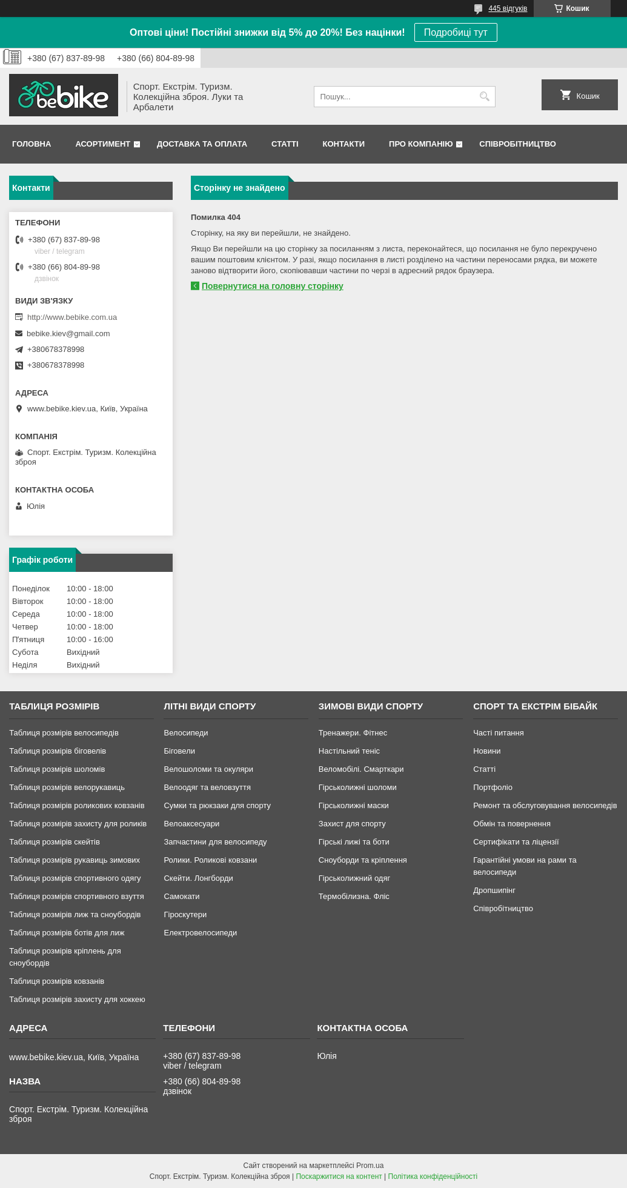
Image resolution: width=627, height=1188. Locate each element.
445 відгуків (507, 8)
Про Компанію (421, 143)
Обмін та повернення (512, 823)
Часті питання (498, 732)
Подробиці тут (456, 32)
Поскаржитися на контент (339, 1176)
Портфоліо (493, 787)
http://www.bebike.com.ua (72, 317)
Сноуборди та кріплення (363, 859)
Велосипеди (186, 732)
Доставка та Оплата (202, 143)
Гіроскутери (185, 914)
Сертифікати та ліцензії (516, 841)
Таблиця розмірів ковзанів (56, 981)
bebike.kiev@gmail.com (68, 333)
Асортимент (102, 143)
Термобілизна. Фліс (354, 896)
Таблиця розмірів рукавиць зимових (74, 859)
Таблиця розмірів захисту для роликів (78, 823)
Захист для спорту (352, 823)
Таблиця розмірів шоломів (57, 769)
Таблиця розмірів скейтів (54, 841)
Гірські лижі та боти (354, 841)
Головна (31, 143)
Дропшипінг (494, 890)
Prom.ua (369, 1165)
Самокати (181, 896)
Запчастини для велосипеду (215, 841)
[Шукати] (485, 96)
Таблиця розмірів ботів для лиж (66, 932)
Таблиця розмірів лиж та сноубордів (75, 914)
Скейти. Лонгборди (198, 878)
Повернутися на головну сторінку (272, 286)
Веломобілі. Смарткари (361, 769)
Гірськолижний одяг (354, 878)
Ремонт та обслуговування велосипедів (545, 805)
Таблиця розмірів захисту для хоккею (77, 999)
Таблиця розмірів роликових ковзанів (76, 805)
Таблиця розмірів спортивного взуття (76, 896)
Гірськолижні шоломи (358, 787)
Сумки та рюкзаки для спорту (217, 805)
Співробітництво (517, 143)
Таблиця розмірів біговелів (57, 750)
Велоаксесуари (191, 823)
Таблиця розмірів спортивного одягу (75, 878)
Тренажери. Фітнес (353, 732)
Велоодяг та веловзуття (207, 787)
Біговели (179, 750)
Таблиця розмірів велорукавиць (67, 787)
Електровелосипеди (200, 932)
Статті (284, 143)
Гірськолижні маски (354, 805)
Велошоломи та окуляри (208, 769)
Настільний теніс (349, 750)
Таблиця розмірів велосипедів (64, 732)
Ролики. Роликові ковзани (210, 859)
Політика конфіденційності (433, 1176)
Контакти (344, 143)
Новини (486, 750)
